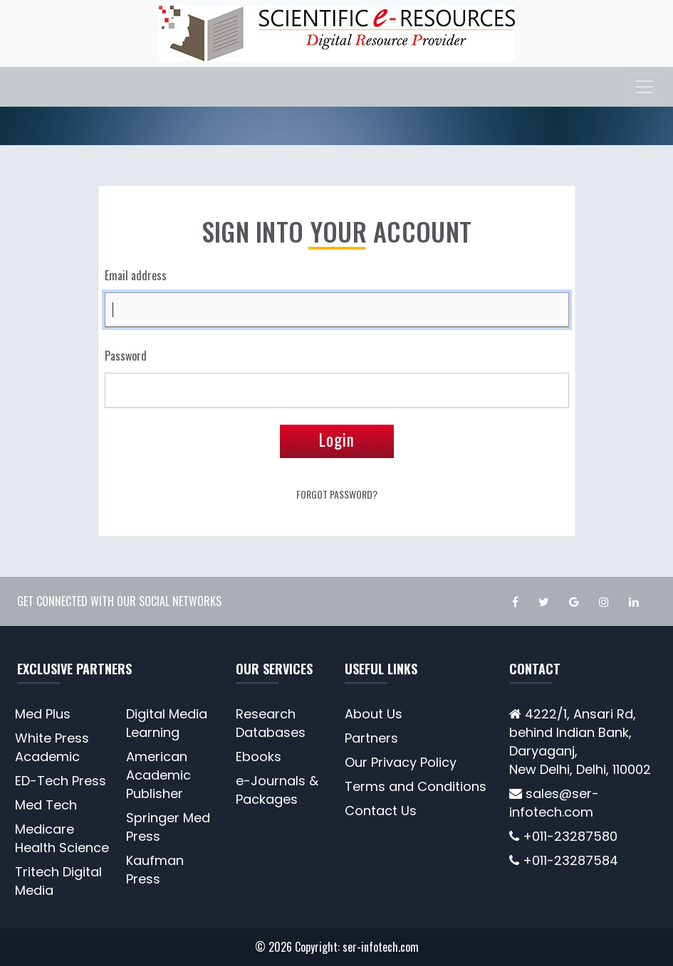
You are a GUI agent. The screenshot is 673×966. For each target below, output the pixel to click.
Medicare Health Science (62, 838)
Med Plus (43, 714)
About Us (373, 714)
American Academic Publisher (158, 775)
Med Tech (46, 805)
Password (126, 355)
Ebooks (258, 756)
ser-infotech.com (381, 946)
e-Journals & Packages (277, 790)
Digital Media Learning (166, 723)
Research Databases (271, 723)
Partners (371, 738)
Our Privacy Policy (401, 762)
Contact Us (381, 810)
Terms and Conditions (415, 786)
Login (337, 440)
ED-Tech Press (60, 781)
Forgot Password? (336, 494)
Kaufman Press (155, 869)
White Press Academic (52, 747)
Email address (136, 275)
